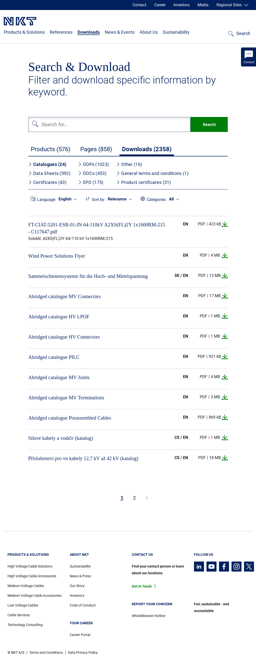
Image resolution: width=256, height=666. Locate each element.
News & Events (119, 32)
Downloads (89, 32)
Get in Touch (142, 586)
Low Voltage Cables (23, 605)
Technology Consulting (25, 625)
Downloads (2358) (147, 149)
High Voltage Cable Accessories (32, 576)
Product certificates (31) (143, 182)
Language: (46, 199)
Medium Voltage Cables (26, 586)
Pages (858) (96, 149)
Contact (139, 4)
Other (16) (129, 164)
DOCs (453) (92, 173)
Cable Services (19, 615)
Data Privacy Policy (83, 653)
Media (203, 4)
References (61, 32)
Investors (182, 4)
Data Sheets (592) (49, 173)
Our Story (77, 586)
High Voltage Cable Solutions (30, 566)
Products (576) (50, 149)
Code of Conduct (83, 605)
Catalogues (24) (47, 164)
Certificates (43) (47, 182)
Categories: (156, 199)
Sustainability (176, 32)
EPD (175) (91, 182)
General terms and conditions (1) (152, 173)
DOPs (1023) (93, 164)
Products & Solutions (24, 32)
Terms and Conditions (46, 653)
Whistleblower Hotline (148, 616)
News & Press (80, 576)
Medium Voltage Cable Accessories (35, 596)
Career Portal (80, 635)
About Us (149, 32)
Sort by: (98, 199)
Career (160, 4)
